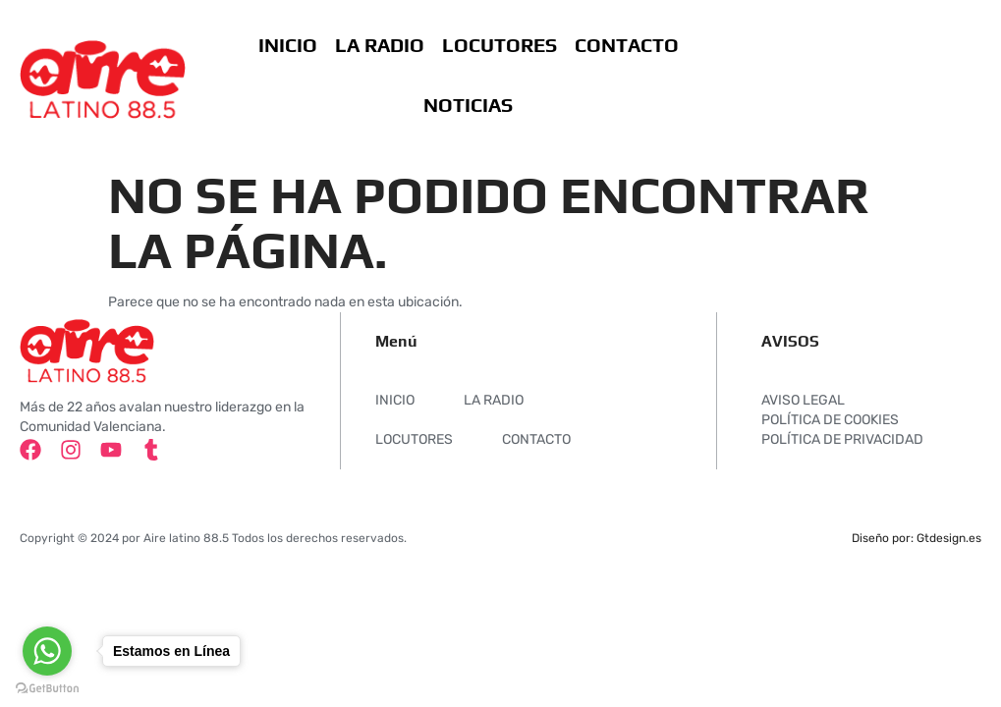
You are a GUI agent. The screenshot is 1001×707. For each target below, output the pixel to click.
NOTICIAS (467, 104)
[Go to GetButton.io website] (47, 687)
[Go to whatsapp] (47, 651)
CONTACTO (626, 44)
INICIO (286, 44)
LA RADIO (378, 44)
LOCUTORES (498, 44)
